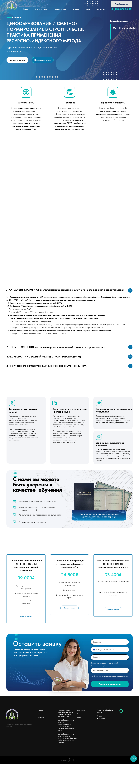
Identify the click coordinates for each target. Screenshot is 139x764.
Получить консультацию (110, 684)
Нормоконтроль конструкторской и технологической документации (65, 713)
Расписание (82, 714)
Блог (79, 718)
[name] (110, 642)
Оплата (41, 718)
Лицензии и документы (101, 717)
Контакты (81, 710)
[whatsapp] (121, 712)
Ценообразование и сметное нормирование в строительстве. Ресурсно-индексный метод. (66, 725)
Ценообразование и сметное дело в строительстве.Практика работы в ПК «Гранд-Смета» (67, 738)
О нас (40, 710)
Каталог (41, 714)
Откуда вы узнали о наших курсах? (104, 663)
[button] (121, 4)
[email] (110, 657)
